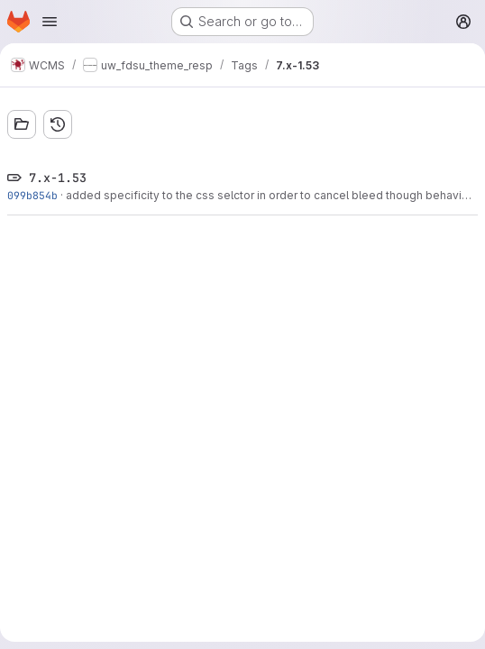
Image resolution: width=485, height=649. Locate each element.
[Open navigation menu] (49, 21)
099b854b (32, 195)
